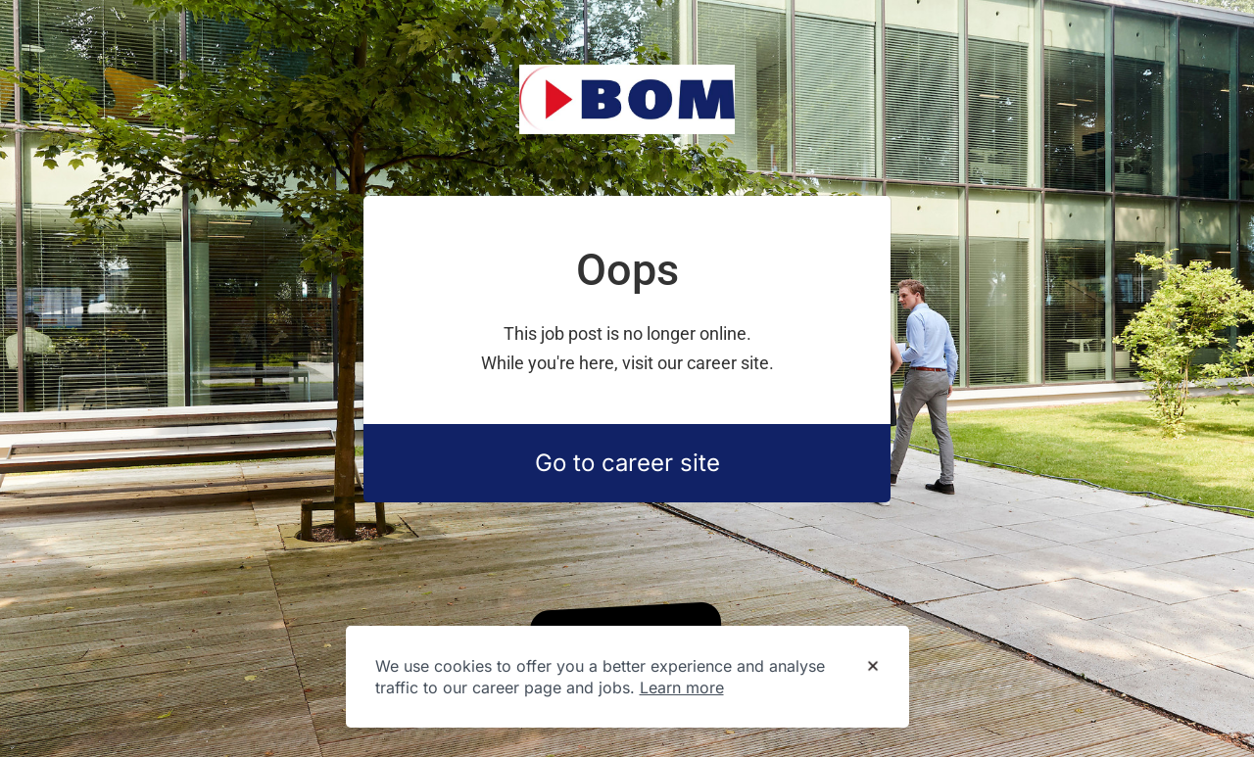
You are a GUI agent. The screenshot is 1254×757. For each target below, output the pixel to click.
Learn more (682, 687)
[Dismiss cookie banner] (873, 667)
